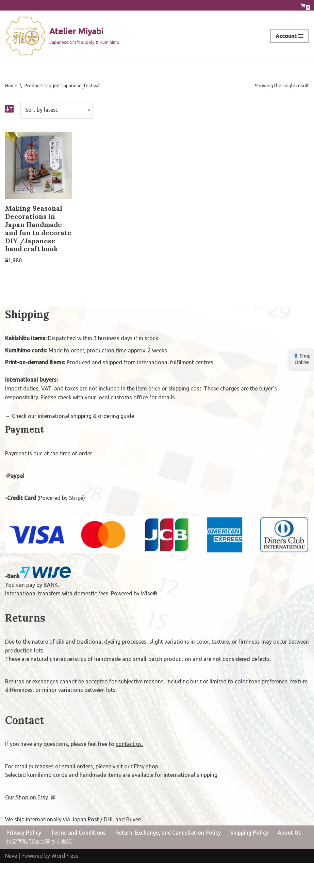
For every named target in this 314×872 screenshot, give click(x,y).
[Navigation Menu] (289, 36)
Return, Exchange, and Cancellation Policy (169, 841)
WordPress (65, 865)
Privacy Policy (23, 841)
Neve (11, 865)
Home (11, 85)
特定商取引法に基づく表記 (39, 851)
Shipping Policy (250, 841)
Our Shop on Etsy (26, 806)
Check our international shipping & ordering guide (73, 425)
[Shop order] (57, 110)
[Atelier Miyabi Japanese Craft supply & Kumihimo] (62, 36)
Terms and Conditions (78, 841)
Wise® (149, 602)
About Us (291, 841)
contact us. (129, 753)
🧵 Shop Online (302, 359)
